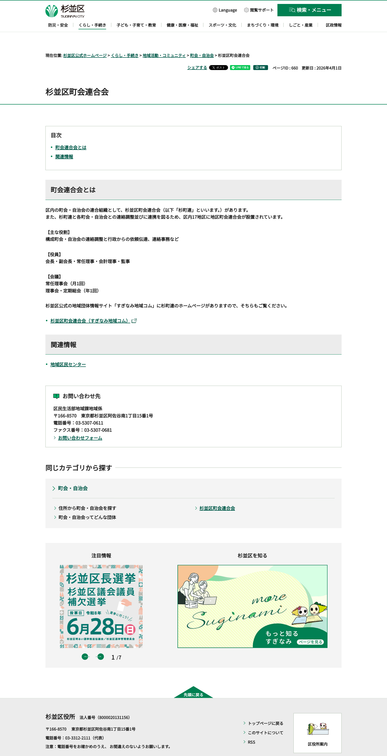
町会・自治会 (202, 41)
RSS (251, 728)
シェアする (197, 53)
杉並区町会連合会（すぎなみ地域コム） (93, 306)
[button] (224, 9)
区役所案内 (318, 730)
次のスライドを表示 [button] (100, 642)
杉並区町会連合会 (217, 493)
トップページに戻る (265, 709)
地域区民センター (68, 350)
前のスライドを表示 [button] (85, 642)
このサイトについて (265, 718)
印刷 (262, 53)
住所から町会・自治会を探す (87, 493)
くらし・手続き (124, 41)
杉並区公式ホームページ (85, 41)
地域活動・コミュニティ (164, 41)
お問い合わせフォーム (80, 423)
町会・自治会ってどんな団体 (87, 503)
